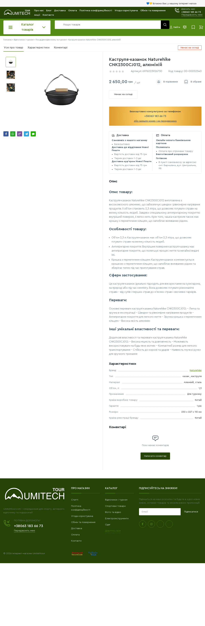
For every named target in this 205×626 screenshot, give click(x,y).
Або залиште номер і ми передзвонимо (155, 121)
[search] (111, 24)
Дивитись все (113, 531)
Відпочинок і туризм (116, 500)
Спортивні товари (115, 506)
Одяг (108, 524)
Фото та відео (113, 512)
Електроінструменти (117, 518)
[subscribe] (160, 511)
